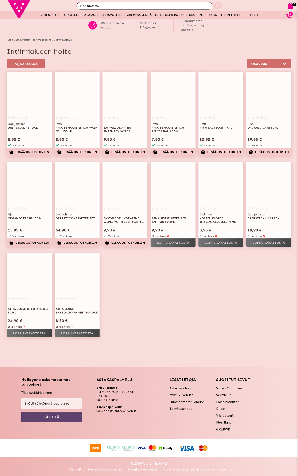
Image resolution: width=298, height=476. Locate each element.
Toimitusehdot (181, 409)
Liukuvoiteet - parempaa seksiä (33, 40)
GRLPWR (223, 429)
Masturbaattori (228, 402)
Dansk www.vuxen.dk (216, 469)
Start (10, 40)
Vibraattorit (225, 416)
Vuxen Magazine (229, 388)
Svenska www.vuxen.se (105, 469)
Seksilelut (223, 395)
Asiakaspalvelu (181, 388)
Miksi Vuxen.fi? (181, 395)
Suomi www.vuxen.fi (143, 469)
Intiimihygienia (63, 40)
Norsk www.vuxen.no (179, 469)
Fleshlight (223, 422)
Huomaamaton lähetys (187, 402)
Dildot (220, 409)
